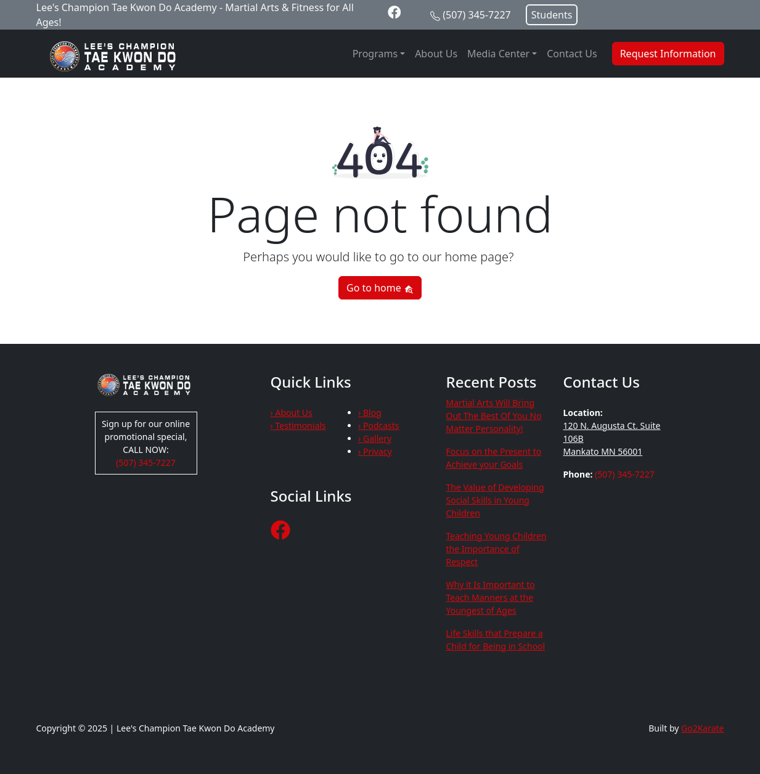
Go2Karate (702, 728)
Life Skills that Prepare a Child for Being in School (495, 639)
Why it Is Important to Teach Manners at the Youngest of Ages (490, 597)
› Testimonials (298, 425)
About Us (436, 53)
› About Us (292, 412)
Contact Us (572, 53)
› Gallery (374, 438)
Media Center (498, 53)
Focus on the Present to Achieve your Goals (494, 458)
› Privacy (375, 451)
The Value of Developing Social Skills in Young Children (495, 500)
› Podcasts (378, 425)
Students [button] (552, 15)
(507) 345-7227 (476, 15)
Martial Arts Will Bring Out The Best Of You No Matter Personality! (494, 415)
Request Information (668, 53)
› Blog (370, 412)
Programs (375, 53)
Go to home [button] (380, 288)
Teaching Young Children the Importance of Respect (496, 549)
